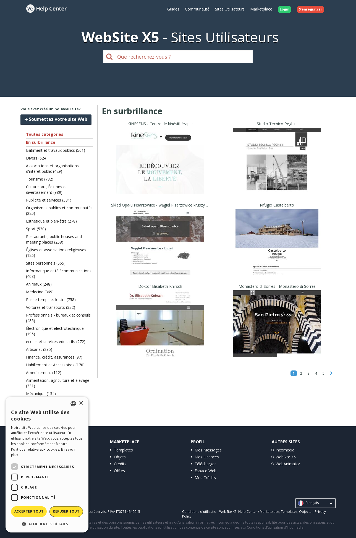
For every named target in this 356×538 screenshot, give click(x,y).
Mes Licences (207, 456)
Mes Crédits (205, 477)
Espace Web (205, 470)
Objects (305, 511)
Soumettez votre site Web (56, 119)
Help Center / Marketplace (258, 511)
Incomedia (285, 450)
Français (315, 503)
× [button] (81, 403)
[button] (47, 524)
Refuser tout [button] (66, 511)
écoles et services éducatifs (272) (55, 341)
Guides (173, 9)
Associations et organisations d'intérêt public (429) (52, 168)
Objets (120, 456)
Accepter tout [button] (28, 511)
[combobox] (73, 403)
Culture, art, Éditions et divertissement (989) (46, 189)
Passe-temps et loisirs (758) (51, 299)
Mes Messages (208, 450)
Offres (119, 470)
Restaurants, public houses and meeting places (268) (54, 239)
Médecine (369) (40, 291)
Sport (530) (36, 228)
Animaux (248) (39, 284)
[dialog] (47, 464)
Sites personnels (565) (46, 263)
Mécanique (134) (41, 393)
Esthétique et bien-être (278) (51, 221)
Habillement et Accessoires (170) (55, 364)
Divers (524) (37, 158)
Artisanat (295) (39, 349)
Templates (123, 450)
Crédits (120, 463)
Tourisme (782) (39, 179)
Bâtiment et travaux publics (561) (55, 150)
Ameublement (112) (43, 372)
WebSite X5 (286, 456)
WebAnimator (288, 463)
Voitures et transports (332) (50, 307)
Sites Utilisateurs (230, 9)
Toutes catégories (44, 134)
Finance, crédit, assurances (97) (54, 357)
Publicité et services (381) (48, 200)
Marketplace (261, 9)
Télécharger (205, 463)
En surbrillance (40, 142)
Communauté (197, 9)
